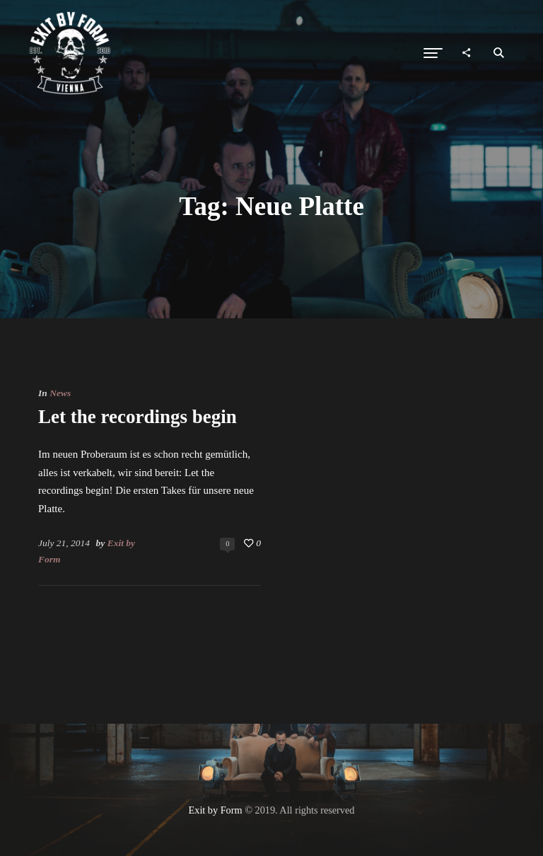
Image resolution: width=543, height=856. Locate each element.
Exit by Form (216, 810)
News (60, 393)
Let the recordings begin (137, 416)
